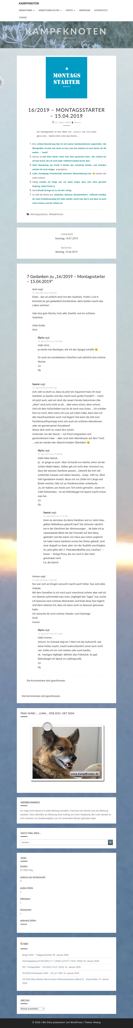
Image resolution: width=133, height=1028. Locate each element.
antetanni (77, 132)
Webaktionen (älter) (49, 10)
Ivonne (36, 576)
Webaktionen (25, 10)
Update (69, 10)
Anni (34, 289)
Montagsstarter (38, 214)
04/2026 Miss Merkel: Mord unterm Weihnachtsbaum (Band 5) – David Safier (60, 979)
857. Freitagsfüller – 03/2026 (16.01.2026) (43, 967)
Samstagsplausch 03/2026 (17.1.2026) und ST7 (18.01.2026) (52, 961)
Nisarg (97, 1022)
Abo (25, 943)
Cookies (23, 17)
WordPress (77, 1022)
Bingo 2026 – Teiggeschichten (37, 955)
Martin (89, 132)
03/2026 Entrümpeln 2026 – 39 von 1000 (42, 973)
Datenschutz (101, 10)
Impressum (84, 10)
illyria (77, 122)
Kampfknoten (29, 3)
